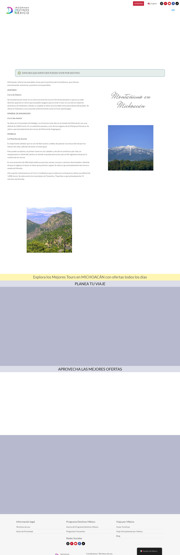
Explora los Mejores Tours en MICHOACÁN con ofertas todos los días (90, 277)
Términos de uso (105, 553)
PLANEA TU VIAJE (90, 283)
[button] (90, 74)
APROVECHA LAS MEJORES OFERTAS (90, 369)
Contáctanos (91, 553)
